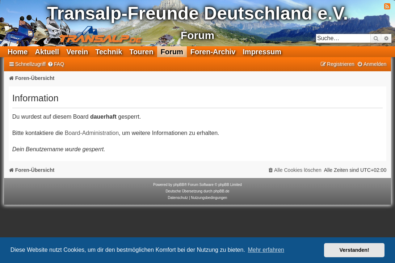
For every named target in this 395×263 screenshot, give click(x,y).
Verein (77, 52)
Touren (141, 52)
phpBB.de (222, 191)
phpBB (178, 185)
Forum (172, 52)
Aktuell (47, 52)
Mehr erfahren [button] (266, 250)
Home (18, 52)
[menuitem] (55, 64)
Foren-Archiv (212, 52)
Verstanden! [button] (354, 250)
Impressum (262, 52)
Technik (108, 52)
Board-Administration (92, 133)
